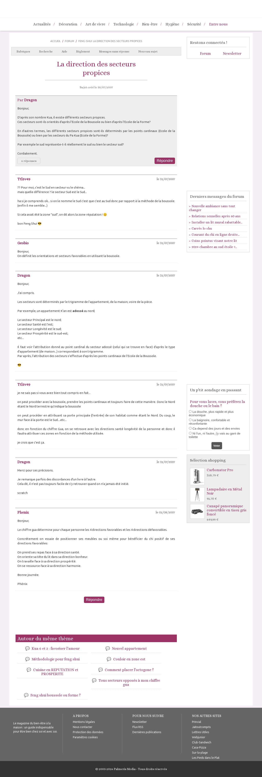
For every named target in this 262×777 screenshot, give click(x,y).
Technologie (123, 24)
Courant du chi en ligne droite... (215, 235)
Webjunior (198, 737)
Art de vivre (95, 24)
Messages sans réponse (114, 51)
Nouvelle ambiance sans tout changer (212, 208)
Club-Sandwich (201, 742)
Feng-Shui (85, 41)
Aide (64, 51)
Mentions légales (84, 722)
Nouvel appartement (129, 648)
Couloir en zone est (129, 659)
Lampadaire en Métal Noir (219, 494)
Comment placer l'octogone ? (129, 670)
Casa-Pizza (199, 747)
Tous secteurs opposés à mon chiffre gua (129, 682)
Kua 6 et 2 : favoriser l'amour (56, 648)
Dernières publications (146, 732)
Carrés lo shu (202, 228)
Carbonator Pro (219, 473)
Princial (196, 722)
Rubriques (23, 51)
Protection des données (88, 732)
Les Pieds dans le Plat (205, 757)
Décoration (68, 24)
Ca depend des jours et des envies (216, 428)
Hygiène (172, 24)
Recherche (46, 51)
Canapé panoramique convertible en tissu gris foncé (219, 513)
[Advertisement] (96, 620)
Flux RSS (137, 727)
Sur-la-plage (200, 752)
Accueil (55, 41)
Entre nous (218, 24)
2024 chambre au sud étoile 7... (214, 247)
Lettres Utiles (200, 732)
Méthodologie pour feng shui (56, 659)
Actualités (42, 24)
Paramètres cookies (85, 737)
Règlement (83, 51)
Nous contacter (82, 727)
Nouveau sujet (148, 51)
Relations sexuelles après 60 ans (216, 216)
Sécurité (194, 24)
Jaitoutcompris (201, 727)
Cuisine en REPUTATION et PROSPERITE (55, 672)
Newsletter (232, 53)
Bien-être (149, 24)
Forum (69, 41)
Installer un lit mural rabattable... (217, 222)
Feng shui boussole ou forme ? (55, 695)
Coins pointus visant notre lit (214, 241)
